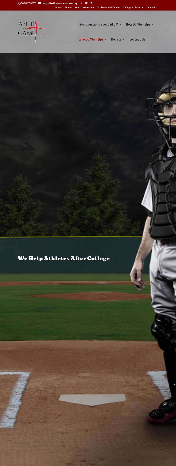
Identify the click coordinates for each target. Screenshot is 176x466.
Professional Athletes (108, 7)
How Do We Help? (138, 24)
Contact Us (152, 7)
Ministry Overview (84, 7)
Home (68, 7)
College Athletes (131, 7)
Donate (58, 7)
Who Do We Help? (91, 39)
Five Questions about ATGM (98, 24)
